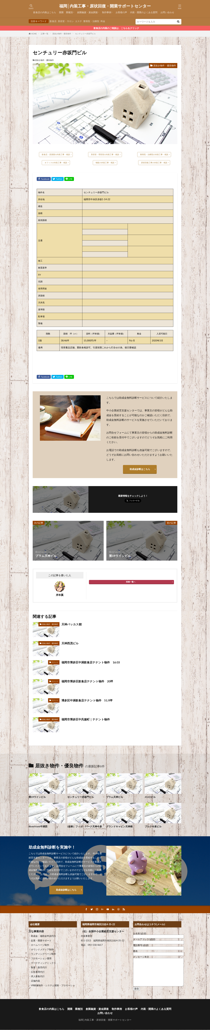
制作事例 (106, 12)
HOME (34, 34)
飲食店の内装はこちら (44, 12)
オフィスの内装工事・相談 (56, 162)
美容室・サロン (66, 21)
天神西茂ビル (70, 643)
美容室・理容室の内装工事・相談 (105, 154)
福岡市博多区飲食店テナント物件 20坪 (88, 681)
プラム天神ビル (114, 796)
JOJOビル (150, 796)
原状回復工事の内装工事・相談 (154, 162)
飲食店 (53, 21)
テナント (55, 662)
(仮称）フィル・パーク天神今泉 (84, 826)
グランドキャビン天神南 (119, 826)
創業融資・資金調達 (87, 12)
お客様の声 (121, 12)
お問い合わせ (167, 12)
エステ (78, 21)
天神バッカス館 (72, 624)
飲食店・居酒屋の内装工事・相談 (56, 154)
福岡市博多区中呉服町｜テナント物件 (86, 719)
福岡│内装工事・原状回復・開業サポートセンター (105, 6)
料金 (103, 21)
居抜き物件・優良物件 (61, 33)
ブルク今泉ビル (153, 826)
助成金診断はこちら (140, 469)
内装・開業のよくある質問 (143, 12)
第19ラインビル (37, 796)
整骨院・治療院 (91, 21)
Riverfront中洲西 (38, 826)
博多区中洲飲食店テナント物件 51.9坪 (88, 700)
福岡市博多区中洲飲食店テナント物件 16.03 (92, 662)
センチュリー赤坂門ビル (85, 33)
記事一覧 (44, 33)
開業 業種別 (66, 12)
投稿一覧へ (130, 582)
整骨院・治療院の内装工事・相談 (154, 154)
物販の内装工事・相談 (105, 162)
